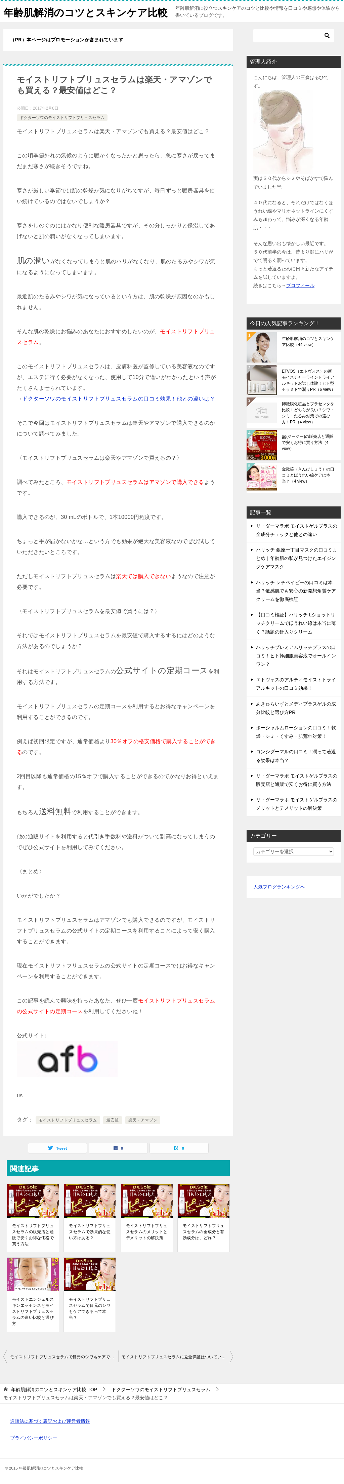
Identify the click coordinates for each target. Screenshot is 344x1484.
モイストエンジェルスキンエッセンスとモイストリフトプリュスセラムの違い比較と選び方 (33, 1311)
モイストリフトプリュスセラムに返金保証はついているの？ (177, 1357)
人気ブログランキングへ (279, 886)
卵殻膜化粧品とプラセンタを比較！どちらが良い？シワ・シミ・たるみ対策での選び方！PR (308, 413)
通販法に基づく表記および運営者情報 (50, 1421)
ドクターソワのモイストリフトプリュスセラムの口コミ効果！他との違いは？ (118, 399)
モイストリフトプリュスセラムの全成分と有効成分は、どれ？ (203, 1231)
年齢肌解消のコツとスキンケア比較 (85, 11)
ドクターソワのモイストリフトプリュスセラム (62, 117)
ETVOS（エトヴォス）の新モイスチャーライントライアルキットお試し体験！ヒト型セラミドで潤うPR (308, 380)
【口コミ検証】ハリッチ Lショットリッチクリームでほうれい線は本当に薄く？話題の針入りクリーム (296, 623)
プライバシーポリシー (33, 1438)
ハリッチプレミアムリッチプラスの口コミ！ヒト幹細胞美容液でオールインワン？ (296, 656)
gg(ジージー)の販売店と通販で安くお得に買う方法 (307, 442)
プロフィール (300, 285)
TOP (54, 1389)
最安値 (112, 1120)
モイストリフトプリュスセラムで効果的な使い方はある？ (90, 1231)
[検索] (293, 35)
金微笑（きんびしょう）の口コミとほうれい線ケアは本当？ (308, 475)
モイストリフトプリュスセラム (68, 1120)
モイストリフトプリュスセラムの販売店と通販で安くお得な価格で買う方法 (33, 1234)
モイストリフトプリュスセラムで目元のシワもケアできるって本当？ (90, 1308)
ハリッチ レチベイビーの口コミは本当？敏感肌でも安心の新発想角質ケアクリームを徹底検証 (296, 591)
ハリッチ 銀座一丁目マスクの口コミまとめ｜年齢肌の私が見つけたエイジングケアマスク (296, 558)
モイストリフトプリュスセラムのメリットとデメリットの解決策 (147, 1231)
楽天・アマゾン (143, 1120)
